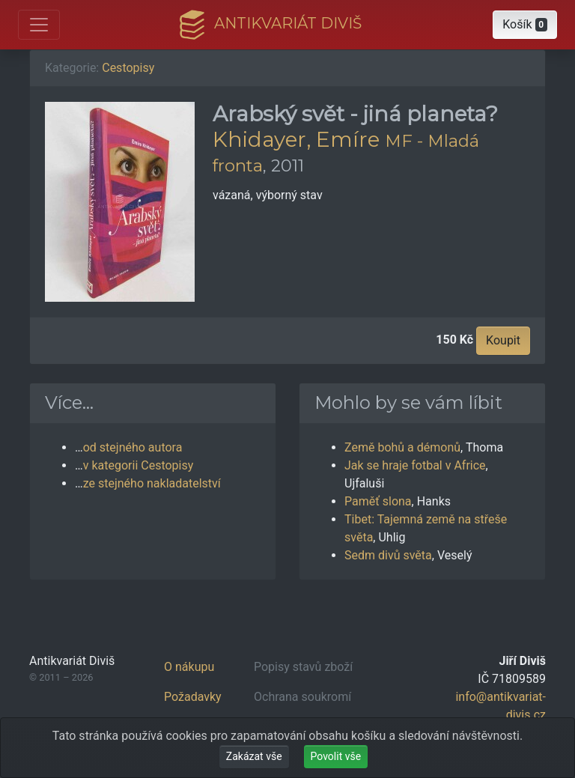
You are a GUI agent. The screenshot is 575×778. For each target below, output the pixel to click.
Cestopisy (128, 68)
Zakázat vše (254, 756)
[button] (525, 24)
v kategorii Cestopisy (138, 465)
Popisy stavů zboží (303, 667)
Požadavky (193, 697)
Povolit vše (336, 756)
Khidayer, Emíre (296, 139)
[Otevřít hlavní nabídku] (39, 25)
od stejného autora (133, 447)
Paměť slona (378, 501)
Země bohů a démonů (402, 447)
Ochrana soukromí (302, 697)
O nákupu (189, 667)
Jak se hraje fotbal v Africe (415, 465)
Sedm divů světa (388, 555)
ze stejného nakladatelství (152, 483)
